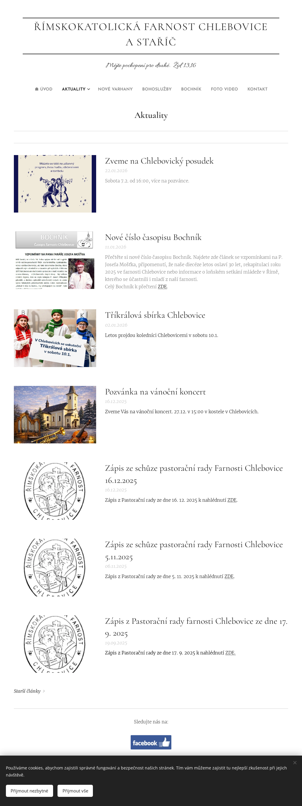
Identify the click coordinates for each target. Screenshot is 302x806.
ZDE (162, 286)
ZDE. (230, 653)
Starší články (27, 691)
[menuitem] (123, 89)
